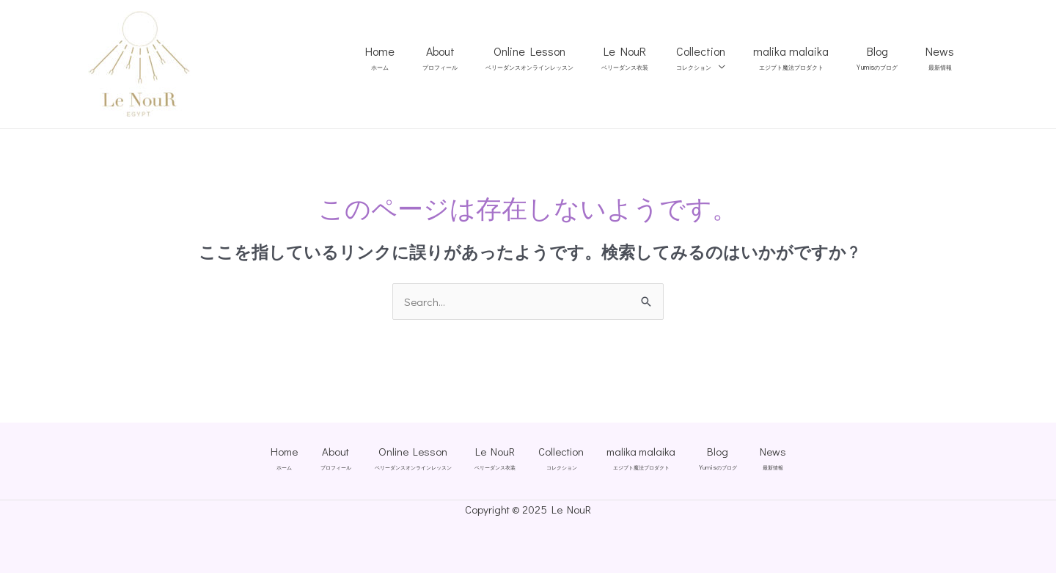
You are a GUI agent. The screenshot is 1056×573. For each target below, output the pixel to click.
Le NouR (644, 58)
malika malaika (802, 58)
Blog (883, 58)
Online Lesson (554, 58)
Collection (716, 58)
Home (413, 58)
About (468, 58)
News (942, 58)
